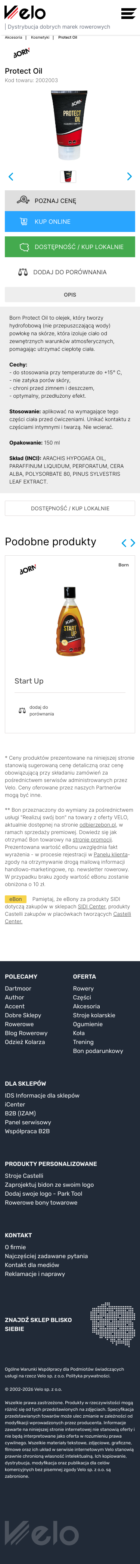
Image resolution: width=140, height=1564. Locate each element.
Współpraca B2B (27, 1131)
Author (14, 997)
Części (82, 997)
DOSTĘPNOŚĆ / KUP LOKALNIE (70, 508)
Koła (79, 1033)
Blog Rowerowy (26, 1033)
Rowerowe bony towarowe (41, 1202)
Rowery (83, 988)
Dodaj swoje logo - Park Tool (43, 1193)
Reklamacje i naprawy (35, 1273)
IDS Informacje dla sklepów (42, 1095)
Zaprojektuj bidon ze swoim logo (49, 1184)
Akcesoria (86, 1006)
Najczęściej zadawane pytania (46, 1256)
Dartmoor (18, 988)
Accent (15, 1006)
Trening (83, 1042)
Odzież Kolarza (25, 1042)
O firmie (15, 1247)
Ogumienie (88, 1024)
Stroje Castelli (24, 1175)
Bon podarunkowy (98, 1050)
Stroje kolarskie (94, 1015)
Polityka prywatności (87, 1376)
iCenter (15, 1104)
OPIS (70, 294)
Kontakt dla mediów (32, 1265)
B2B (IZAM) (20, 1113)
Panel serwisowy (28, 1122)
